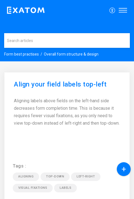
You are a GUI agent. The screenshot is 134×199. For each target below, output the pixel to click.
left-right (86, 176)
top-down (55, 176)
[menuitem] (112, 10)
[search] (67, 40)
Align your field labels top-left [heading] (60, 84)
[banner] (67, 30)
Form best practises (21, 54)
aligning (26, 176)
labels (65, 188)
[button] (112, 10)
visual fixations (32, 188)
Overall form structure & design (71, 54)
